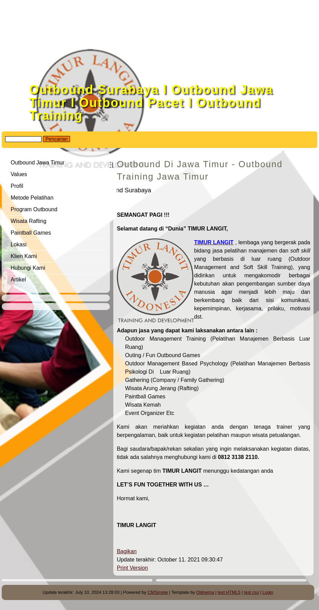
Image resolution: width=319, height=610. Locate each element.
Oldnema (205, 592)
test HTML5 (229, 592)
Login (267, 592)
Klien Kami (24, 256)
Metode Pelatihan (32, 198)
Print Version (132, 568)
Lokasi (18, 244)
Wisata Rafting (28, 221)
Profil (17, 186)
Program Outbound (34, 209)
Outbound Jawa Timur (38, 162)
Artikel (18, 279)
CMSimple (158, 592)
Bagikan (127, 551)
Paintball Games (31, 233)
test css (251, 592)
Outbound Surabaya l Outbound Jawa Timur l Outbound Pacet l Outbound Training (151, 102)
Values (19, 174)
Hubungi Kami (28, 268)
